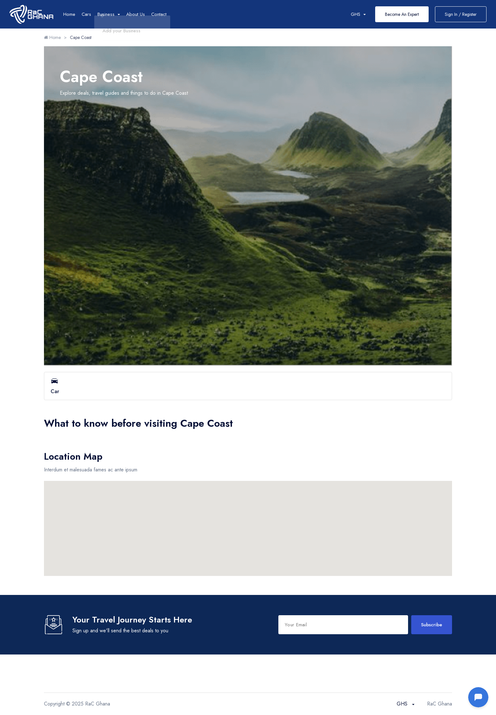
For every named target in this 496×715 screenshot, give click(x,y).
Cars (86, 14)
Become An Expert (402, 14)
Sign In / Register (461, 14)
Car (248, 386)
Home (69, 14)
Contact (158, 14)
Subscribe (431, 624)
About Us (135, 14)
